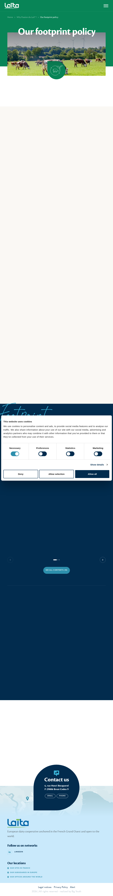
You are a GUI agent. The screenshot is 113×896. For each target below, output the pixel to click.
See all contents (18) (56, 570)
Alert (72, 887)
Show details (97, 464)
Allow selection (56, 474)
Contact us (56, 779)
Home (10, 17)
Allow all (92, 474)
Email (50, 796)
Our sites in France (18, 868)
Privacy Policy (61, 887)
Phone (62, 796)
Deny (20, 474)
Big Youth (76, 891)
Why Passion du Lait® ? (26, 17)
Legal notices (44, 887)
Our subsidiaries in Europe (22, 873)
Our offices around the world (24, 877)
